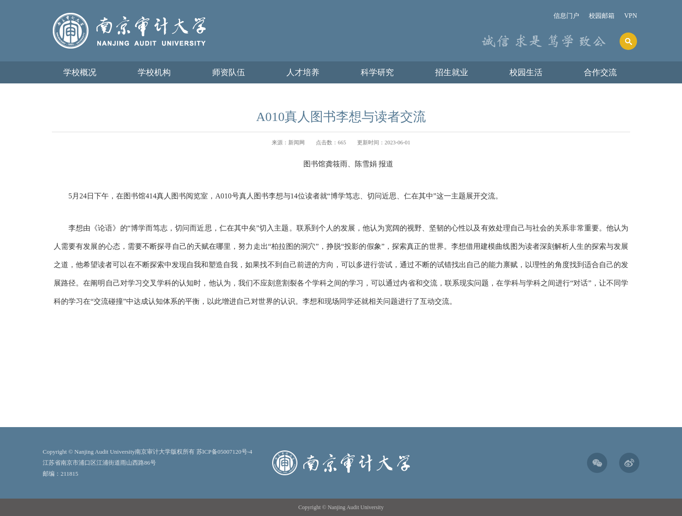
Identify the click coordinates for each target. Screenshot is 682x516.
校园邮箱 (602, 15)
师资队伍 (228, 72)
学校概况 (79, 72)
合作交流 (600, 72)
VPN (630, 15)
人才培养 (302, 72)
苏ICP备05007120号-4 (224, 451)
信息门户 (566, 15)
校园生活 (525, 72)
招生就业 (451, 72)
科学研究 (377, 72)
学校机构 (154, 72)
